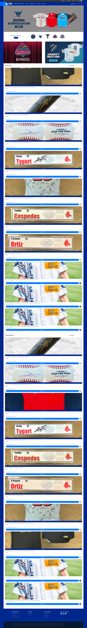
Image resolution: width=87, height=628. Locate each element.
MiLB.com (46, 613)
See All (16, 37)
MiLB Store (46, 614)
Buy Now (43, 3)
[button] (10, 19)
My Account (30, 614)
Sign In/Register (72, 3)
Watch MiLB (46, 615)
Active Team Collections (19, 3)
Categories (32, 3)
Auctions (38, 3)
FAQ (12, 618)
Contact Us (14, 613)
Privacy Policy (14, 614)
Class (27, 3)
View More (72, 65)
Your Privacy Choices (16, 615)
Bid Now (42, 93)
